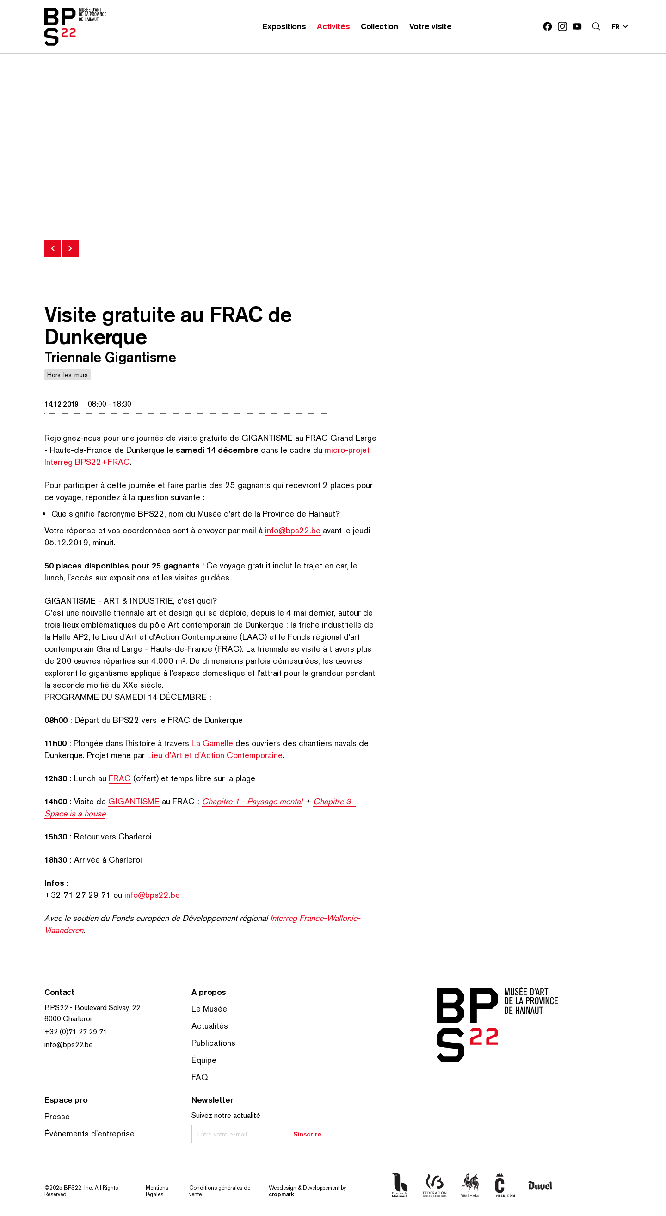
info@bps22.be (293, 530)
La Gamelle (212, 743)
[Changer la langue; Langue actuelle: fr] (620, 26)
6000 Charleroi (68, 1019)
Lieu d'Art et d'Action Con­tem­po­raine (215, 755)
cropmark (281, 1194)
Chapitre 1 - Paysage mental (252, 801)
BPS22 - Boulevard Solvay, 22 (92, 1007)
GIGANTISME (134, 801)
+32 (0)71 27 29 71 (75, 1032)
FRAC (120, 778)
